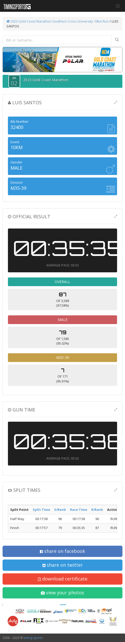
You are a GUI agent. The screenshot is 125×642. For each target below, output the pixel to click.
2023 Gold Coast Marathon (29, 21)
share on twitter (62, 565)
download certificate (62, 579)
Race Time (78, 509)
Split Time (41, 509)
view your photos (62, 592)
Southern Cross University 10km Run (80, 21)
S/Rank (60, 509)
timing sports (33, 638)
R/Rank (97, 509)
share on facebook (62, 551)
